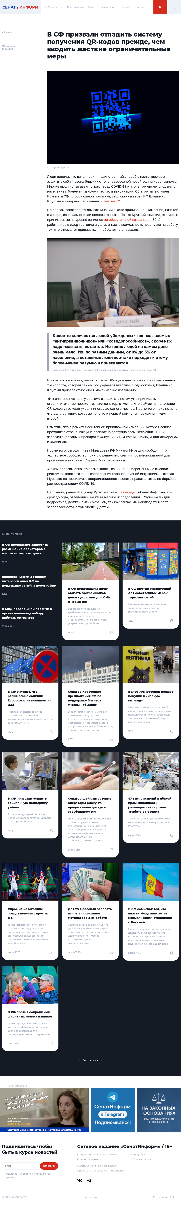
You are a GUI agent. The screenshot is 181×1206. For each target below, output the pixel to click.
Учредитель (138, 1154)
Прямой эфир (106, 6)
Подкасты (125, 6)
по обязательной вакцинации (128, 220)
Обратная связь (141, 1159)
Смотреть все (90, 1060)
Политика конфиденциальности (97, 1165)
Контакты (141, 6)
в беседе (128, 492)
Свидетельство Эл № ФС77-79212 (97, 1154)
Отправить (49, 1166)
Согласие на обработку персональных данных (28, 1175)
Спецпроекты (75, 6)
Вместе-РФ (111, 201)
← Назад (7, 32)
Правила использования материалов (100, 1170)
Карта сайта (91, 1197)
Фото (91, 6)
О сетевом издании (89, 1159)
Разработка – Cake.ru (166, 1197)
